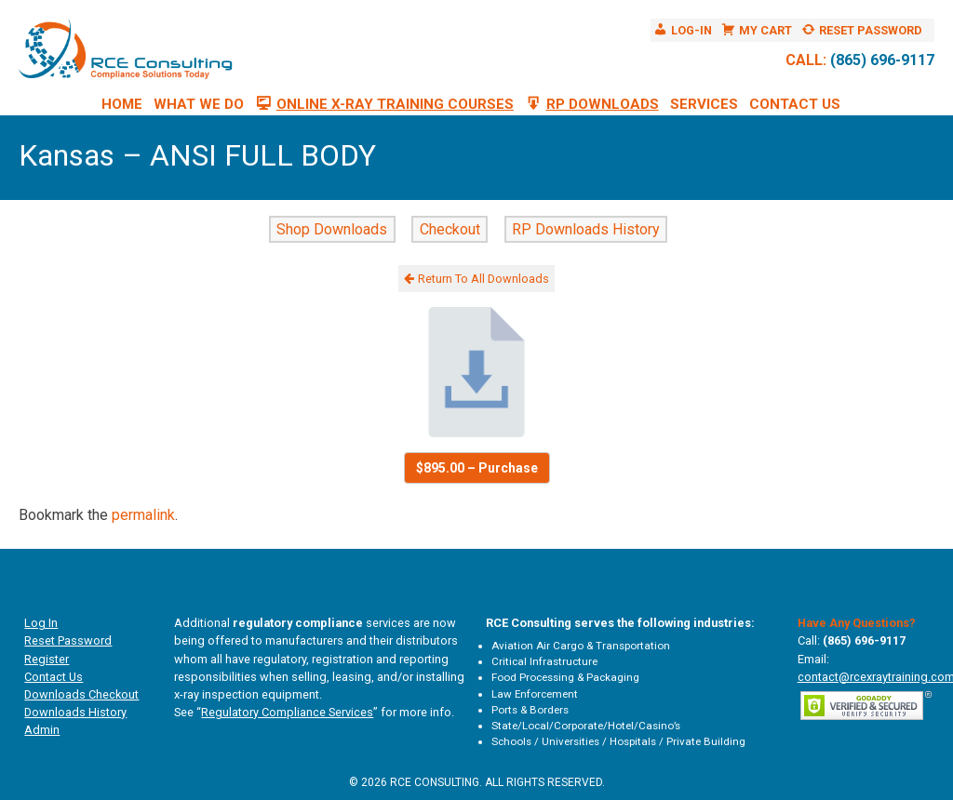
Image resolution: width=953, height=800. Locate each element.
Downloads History (75, 712)
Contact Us (794, 104)
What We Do (199, 104)
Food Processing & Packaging (565, 677)
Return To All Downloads (476, 279)
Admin (42, 730)
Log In (41, 623)
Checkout (450, 229)
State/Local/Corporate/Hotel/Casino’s (585, 725)
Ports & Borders (530, 709)
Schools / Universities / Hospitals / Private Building (618, 741)
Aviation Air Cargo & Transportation (580, 645)
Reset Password (68, 640)
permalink (143, 515)
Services (704, 104)
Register (46, 659)
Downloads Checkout (81, 694)
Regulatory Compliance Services (287, 712)
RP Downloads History (586, 229)
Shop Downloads (331, 229)
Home (121, 104)
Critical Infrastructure (544, 661)
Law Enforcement (534, 693)
